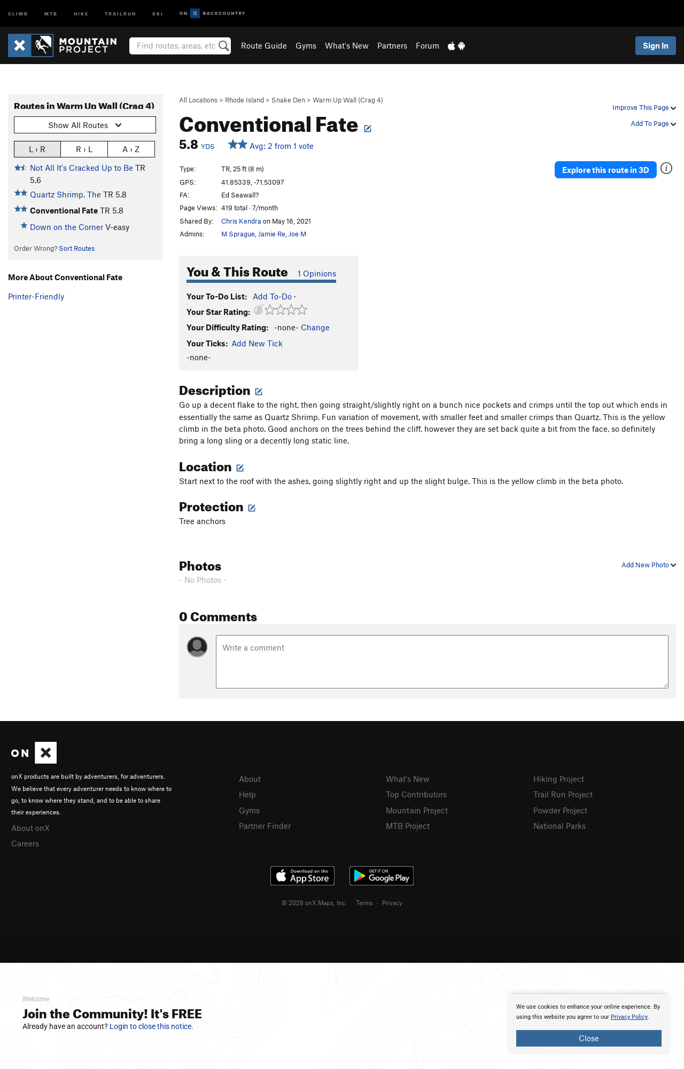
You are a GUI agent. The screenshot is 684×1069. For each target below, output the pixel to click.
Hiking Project (558, 778)
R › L (84, 149)
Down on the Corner (66, 227)
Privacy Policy (629, 1016)
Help (247, 794)
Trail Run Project (563, 794)
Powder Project (560, 810)
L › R (37, 149)
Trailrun (120, 13)
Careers (25, 843)
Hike (81, 13)
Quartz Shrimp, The (65, 194)
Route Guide (264, 45)
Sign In (656, 45)
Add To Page (653, 123)
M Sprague (238, 233)
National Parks (559, 825)
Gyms (306, 45)
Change (315, 327)
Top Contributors (416, 794)
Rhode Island (244, 100)
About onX (30, 828)
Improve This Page (644, 107)
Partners (392, 45)
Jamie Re (271, 233)
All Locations (198, 100)
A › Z (130, 149)
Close (589, 1038)
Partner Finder (265, 825)
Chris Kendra (241, 221)
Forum (427, 45)
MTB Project (408, 825)
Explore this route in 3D (605, 170)
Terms (364, 902)
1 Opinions (317, 273)
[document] (589, 1024)
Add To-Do (272, 296)
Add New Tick (257, 343)
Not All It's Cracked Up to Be (81, 167)
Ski (158, 13)
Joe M (297, 233)
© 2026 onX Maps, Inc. (314, 902)
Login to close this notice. (151, 1026)
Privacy (392, 902)
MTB (51, 13)
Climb (18, 13)
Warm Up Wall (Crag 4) (348, 100)
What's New (347, 45)
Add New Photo (648, 564)
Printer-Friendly (36, 296)
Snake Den (288, 100)
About (250, 778)
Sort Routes (77, 248)
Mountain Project (417, 810)
